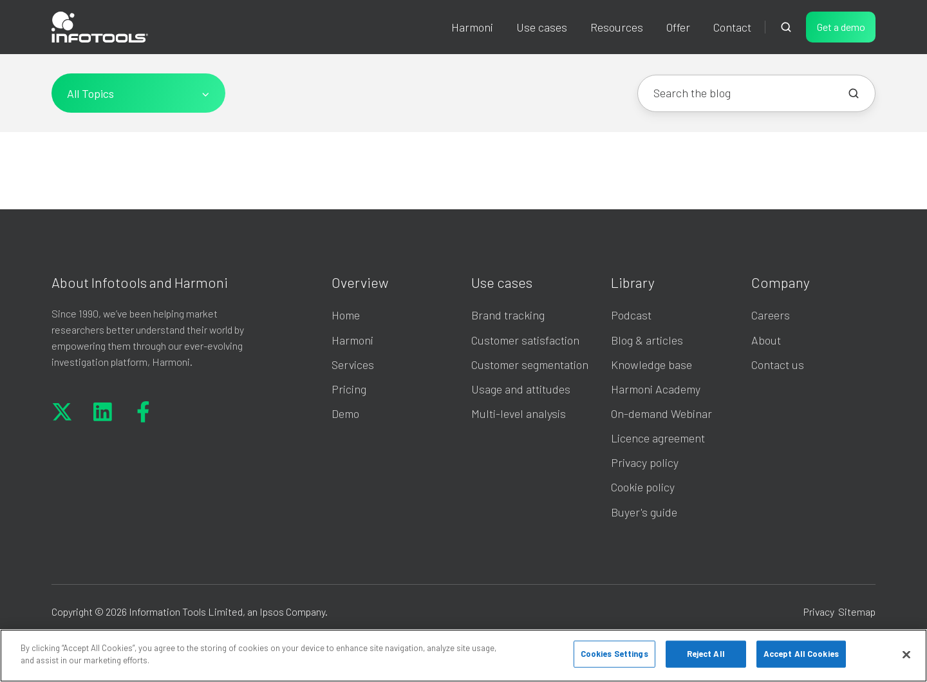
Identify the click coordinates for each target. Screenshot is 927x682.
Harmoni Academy (655, 389)
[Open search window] (786, 27)
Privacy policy (645, 462)
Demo (345, 413)
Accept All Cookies (801, 654)
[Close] (906, 654)
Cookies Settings (614, 654)
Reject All (706, 654)
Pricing (349, 389)
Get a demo (841, 27)
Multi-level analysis (518, 413)
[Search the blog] (853, 93)
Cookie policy (643, 487)
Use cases (501, 282)
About (766, 340)
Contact (732, 27)
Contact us (777, 364)
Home (346, 315)
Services (353, 364)
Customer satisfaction (525, 340)
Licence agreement (658, 438)
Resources (616, 27)
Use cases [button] (541, 27)
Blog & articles (647, 340)
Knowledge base (651, 364)
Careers (770, 315)
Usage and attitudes (520, 389)
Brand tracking (508, 315)
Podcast (631, 315)
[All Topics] (138, 93)
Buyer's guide (644, 512)
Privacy (818, 611)
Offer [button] (678, 27)
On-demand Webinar (661, 413)
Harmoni (472, 27)
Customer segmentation (529, 364)
